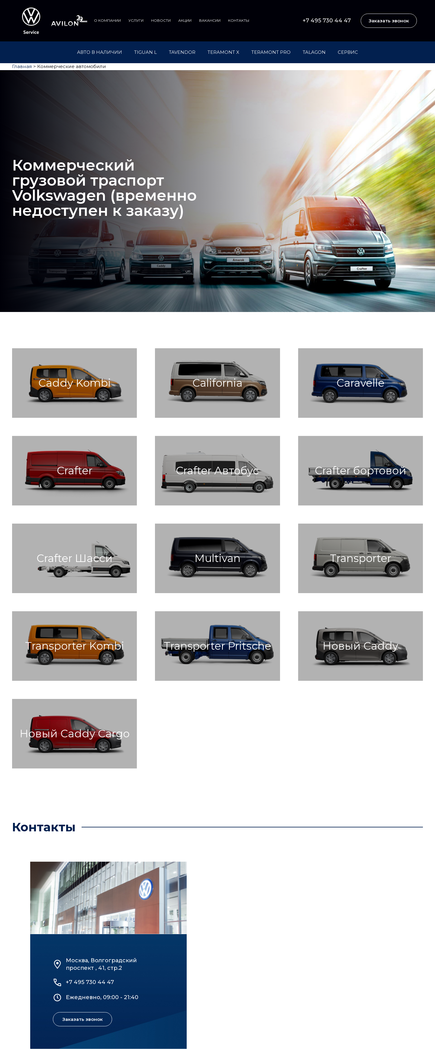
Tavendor (182, 52)
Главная (22, 66)
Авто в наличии (99, 52)
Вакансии (210, 20)
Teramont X (223, 52)
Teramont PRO (271, 52)
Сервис (348, 52)
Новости (161, 20)
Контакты (238, 20)
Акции (185, 20)
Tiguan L (145, 52)
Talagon (314, 52)
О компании (107, 20)
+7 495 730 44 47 (327, 20)
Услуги (135, 20)
